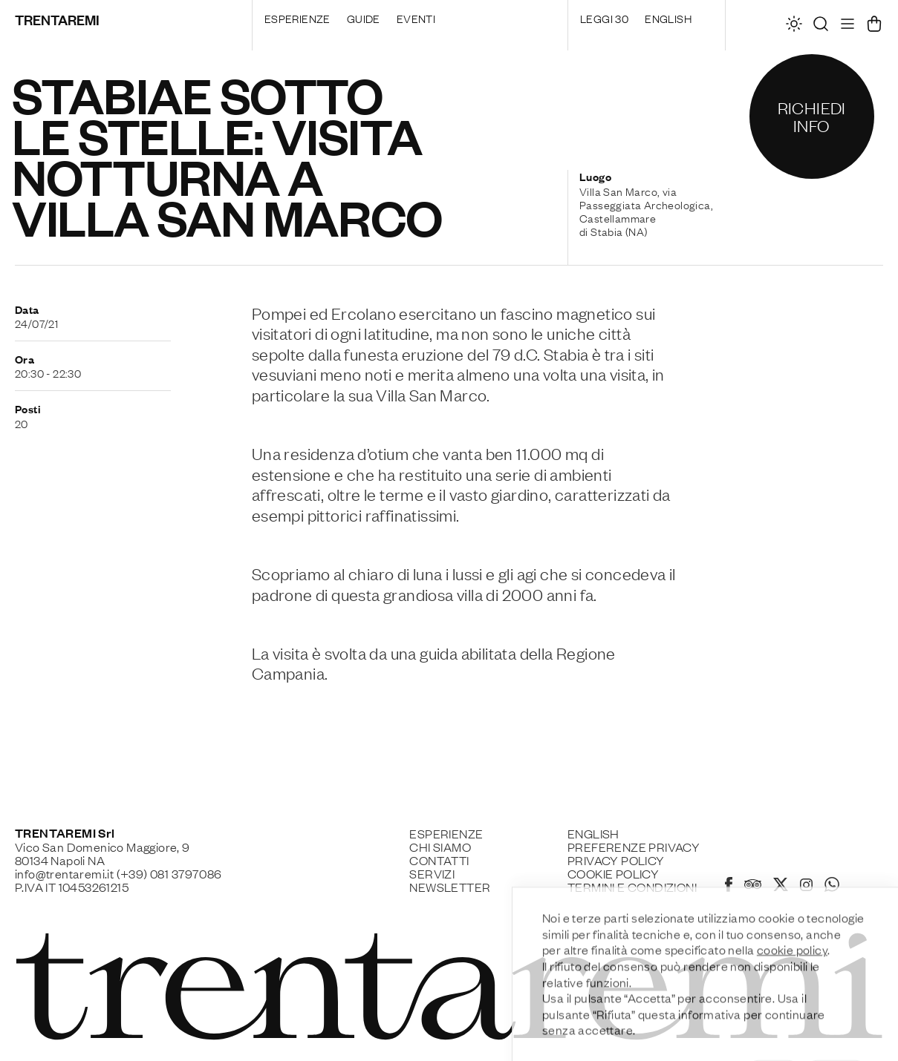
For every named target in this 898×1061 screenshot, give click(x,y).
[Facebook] (728, 886)
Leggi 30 (604, 18)
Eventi (416, 18)
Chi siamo (440, 846)
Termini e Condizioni (632, 886)
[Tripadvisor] (752, 886)
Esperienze (297, 18)
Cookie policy (613, 873)
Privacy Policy (616, 860)
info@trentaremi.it (64, 873)
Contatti (439, 860)
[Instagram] (806, 886)
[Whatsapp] (831, 886)
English (668, 18)
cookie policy (792, 983)
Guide (363, 18)
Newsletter (449, 886)
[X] (780, 886)
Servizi (432, 873)
